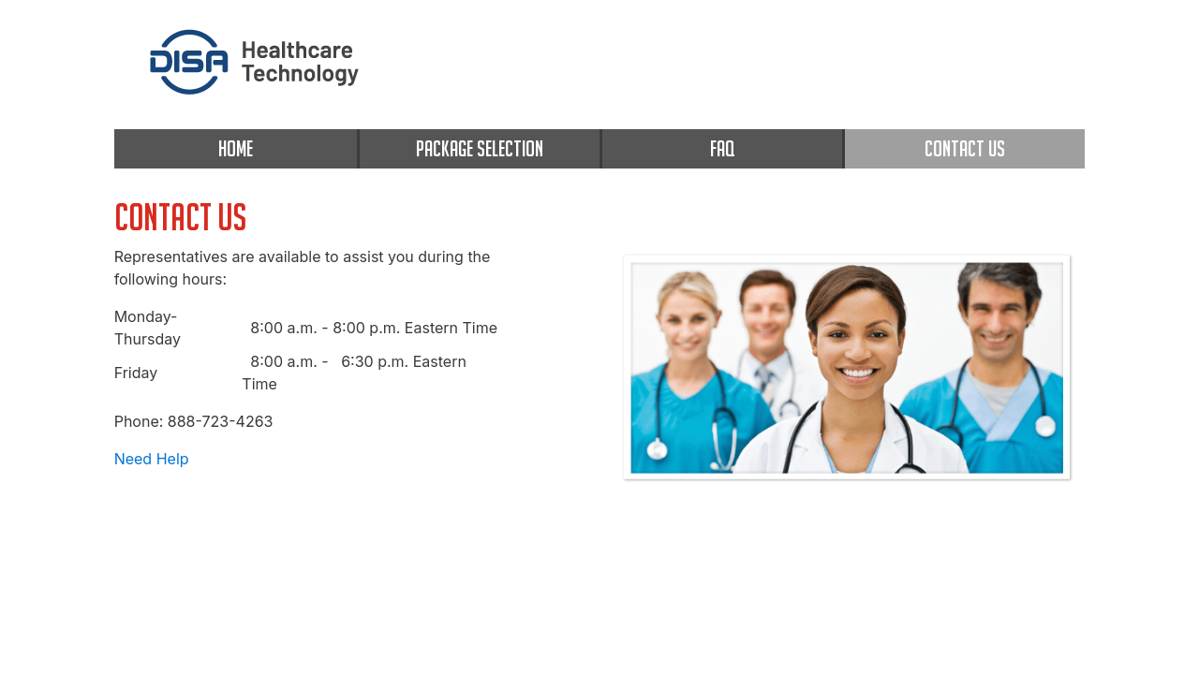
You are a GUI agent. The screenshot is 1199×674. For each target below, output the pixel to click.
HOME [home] (235, 148)
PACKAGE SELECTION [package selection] (479, 148)
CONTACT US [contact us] (965, 148)
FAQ (722, 148)
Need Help (151, 458)
